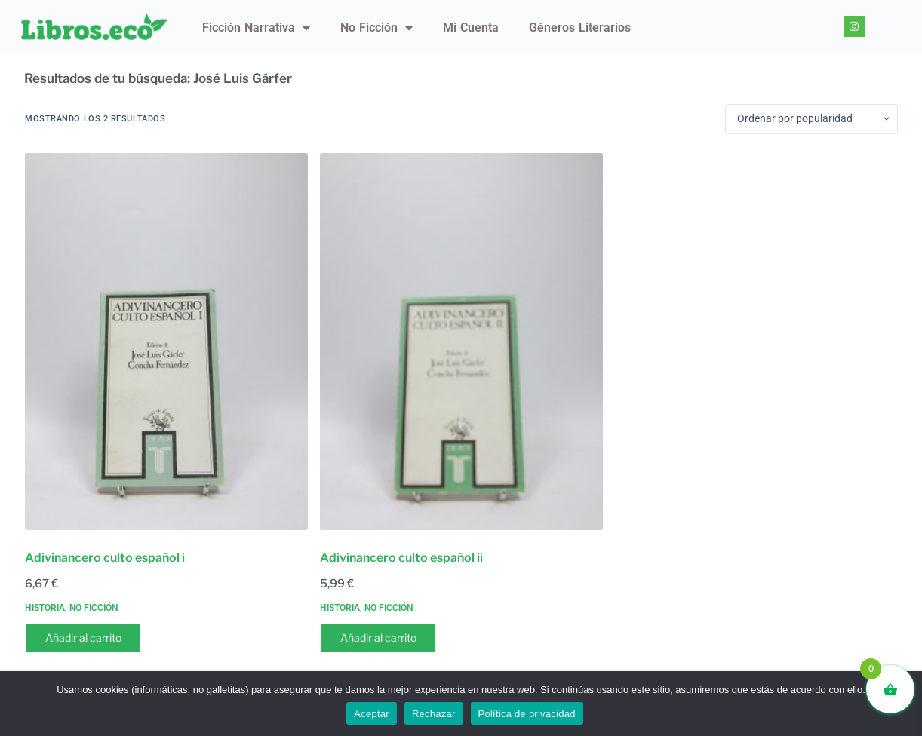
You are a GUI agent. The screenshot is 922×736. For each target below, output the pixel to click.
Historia (45, 608)
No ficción (376, 27)
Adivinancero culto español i (105, 557)
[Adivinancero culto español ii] (461, 341)
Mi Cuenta (471, 27)
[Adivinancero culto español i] (166, 341)
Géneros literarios (580, 27)
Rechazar (434, 713)
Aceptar (371, 713)
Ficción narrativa (256, 27)
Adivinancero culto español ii (401, 557)
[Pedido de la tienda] (811, 119)
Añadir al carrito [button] (83, 637)
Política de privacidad (527, 713)
